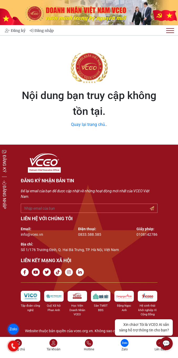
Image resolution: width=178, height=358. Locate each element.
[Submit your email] (151, 209)
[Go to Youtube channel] (37, 272)
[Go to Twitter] (48, 272)
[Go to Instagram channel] (70, 272)
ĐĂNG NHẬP (4, 194)
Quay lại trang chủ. (88, 124)
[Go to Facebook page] (26, 272)
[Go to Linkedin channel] (81, 272)
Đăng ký (15, 30)
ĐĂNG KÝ (4, 160)
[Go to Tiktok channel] (59, 272)
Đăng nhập (42, 30)
